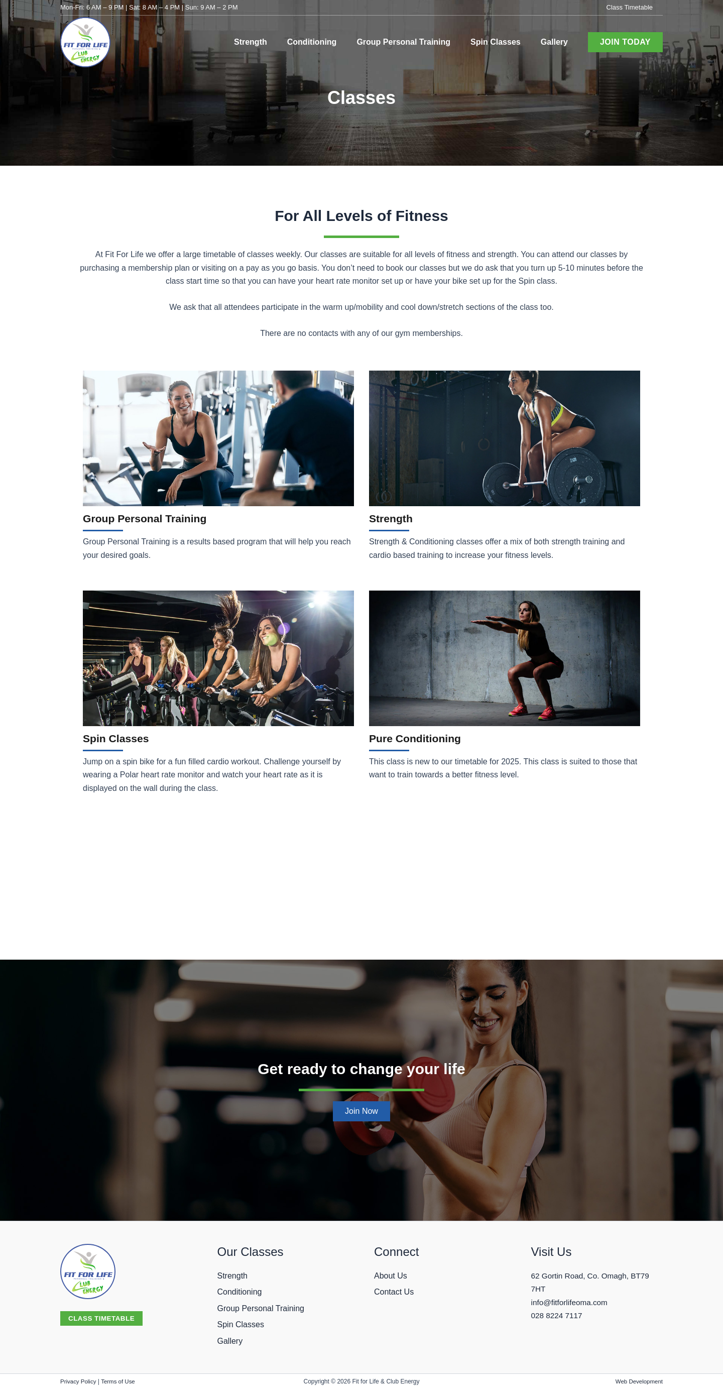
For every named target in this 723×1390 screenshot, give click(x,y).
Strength (394, 518)
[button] (625, 42)
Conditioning (239, 1292)
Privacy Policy (79, 1381)
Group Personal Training (153, 518)
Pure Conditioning (421, 738)
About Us (390, 1275)
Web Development (638, 1381)
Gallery (230, 1341)
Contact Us (394, 1292)
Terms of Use (120, 1381)
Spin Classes (120, 738)
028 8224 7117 (558, 1315)
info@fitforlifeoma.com (571, 1302)
